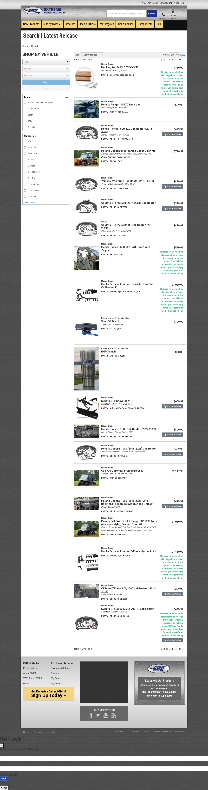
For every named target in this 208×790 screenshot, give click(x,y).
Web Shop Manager (177, 731)
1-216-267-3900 (159, 688)
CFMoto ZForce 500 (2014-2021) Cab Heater (128, 202)
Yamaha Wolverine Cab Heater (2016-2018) (127, 181)
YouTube (106, 716)
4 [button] (170, 59)
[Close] (2, 745)
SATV (30, 121)
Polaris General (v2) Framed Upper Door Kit (128, 150)
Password (5, 764)
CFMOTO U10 (34, 172)
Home (25, 46)
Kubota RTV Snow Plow (115, 400)
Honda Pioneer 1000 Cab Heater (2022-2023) (128, 429)
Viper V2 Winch (110, 321)
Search (35, 46)
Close (4, 787)
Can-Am (31, 178)
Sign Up (33, 749)
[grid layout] (180, 54)
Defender (32, 197)
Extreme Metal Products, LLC (40, 102)
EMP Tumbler (109, 351)
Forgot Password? (9, 774)
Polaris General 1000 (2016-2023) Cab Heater (129, 448)
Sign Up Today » (48, 694)
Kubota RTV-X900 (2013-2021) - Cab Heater (127, 608)
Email (3, 754)
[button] (131, 13)
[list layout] (183, 54)
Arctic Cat (32, 147)
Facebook (92, 716)
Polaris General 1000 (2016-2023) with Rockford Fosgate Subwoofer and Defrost (127, 502)
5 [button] (172, 59)
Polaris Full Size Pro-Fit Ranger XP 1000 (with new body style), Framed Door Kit (129, 523)
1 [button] (161, 59)
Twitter (98, 716)
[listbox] (46, 62)
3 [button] (167, 59)
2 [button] (164, 59)
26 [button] (180, 59)
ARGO (30, 141)
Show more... (29, 202)
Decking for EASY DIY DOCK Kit (120, 67)
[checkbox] (25, 141)
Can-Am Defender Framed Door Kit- (123, 470)
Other (30, 115)
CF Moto (31, 166)
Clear (46, 88)
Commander (33, 184)
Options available (173, 134)
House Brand (33, 109)
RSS (114, 716)
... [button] (176, 59)
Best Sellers (33, 153)
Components (33, 190)
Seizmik (31, 127)
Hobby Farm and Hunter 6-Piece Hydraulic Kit (128, 551)
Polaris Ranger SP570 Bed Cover (121, 104)
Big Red (31, 160)
